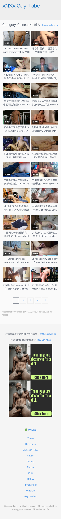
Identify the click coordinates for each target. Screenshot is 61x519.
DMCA (30, 479)
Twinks (30, 461)
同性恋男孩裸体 (48, 334)
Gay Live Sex (30, 496)
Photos (30, 467)
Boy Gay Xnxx (43, 339)
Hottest (30, 455)
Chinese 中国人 (30, 450)
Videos (30, 438)
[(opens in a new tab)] (30, 429)
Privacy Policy (30, 484)
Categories (30, 444)
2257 (30, 473)
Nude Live (30, 490)
